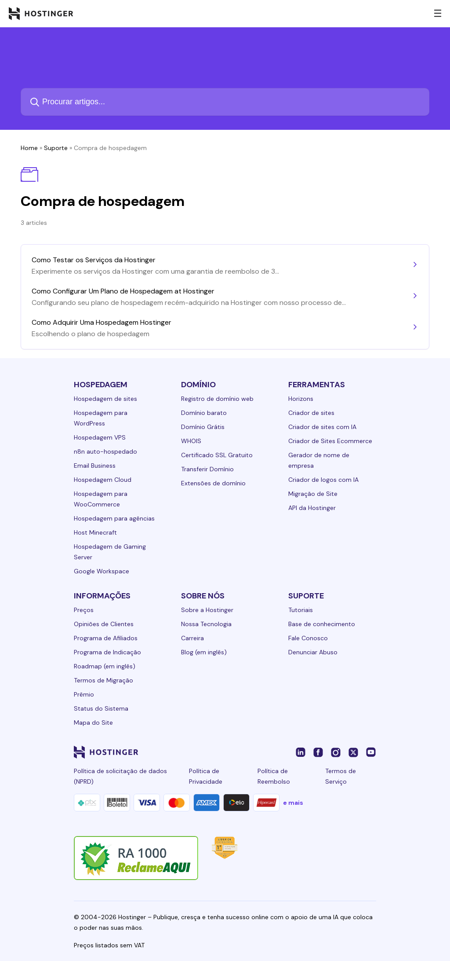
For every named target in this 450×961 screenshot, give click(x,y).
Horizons (300, 399)
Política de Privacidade (205, 776)
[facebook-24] (318, 752)
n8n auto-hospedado (105, 451)
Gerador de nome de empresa (318, 460)
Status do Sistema (101, 708)
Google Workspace (101, 571)
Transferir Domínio (207, 469)
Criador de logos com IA (323, 480)
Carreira (192, 638)
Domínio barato (204, 413)
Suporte (56, 148)
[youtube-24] (371, 752)
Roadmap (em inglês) (104, 666)
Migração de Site (313, 494)
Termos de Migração (103, 680)
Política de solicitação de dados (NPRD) (120, 776)
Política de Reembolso (274, 776)
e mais (293, 803)
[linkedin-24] (300, 752)
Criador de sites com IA (322, 427)
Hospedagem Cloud (102, 480)
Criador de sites (311, 413)
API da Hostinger (312, 508)
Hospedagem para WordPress (100, 418)
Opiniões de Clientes (104, 624)
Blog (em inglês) (204, 652)
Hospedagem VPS (100, 437)
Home (29, 148)
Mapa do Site (93, 722)
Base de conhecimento (321, 624)
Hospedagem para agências (114, 518)
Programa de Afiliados (106, 638)
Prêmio (84, 694)
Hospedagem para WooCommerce (100, 499)
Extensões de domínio (213, 483)
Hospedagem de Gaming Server (110, 552)
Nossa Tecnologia (206, 624)
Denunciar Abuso (313, 652)
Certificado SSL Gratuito (217, 455)
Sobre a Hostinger (207, 610)
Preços (84, 610)
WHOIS (191, 441)
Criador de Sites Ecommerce (330, 441)
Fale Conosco (308, 638)
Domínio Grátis (203, 427)
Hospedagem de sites (105, 399)
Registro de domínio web (217, 399)
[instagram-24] (335, 752)
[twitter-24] (353, 752)
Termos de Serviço (340, 776)
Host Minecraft (95, 532)
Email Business (95, 465)
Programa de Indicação (107, 652)
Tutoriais (300, 610)
